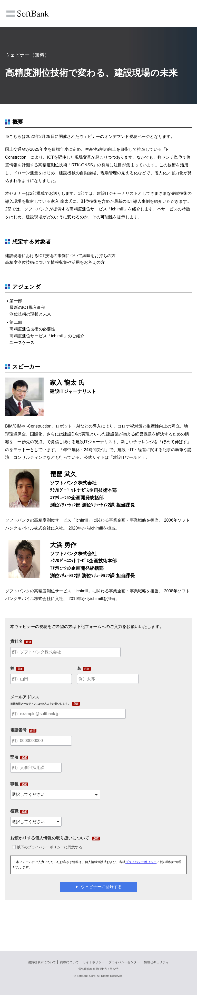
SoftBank (27, 14)
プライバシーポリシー (141, 862)
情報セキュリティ (156, 962)
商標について (69, 962)
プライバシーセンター (124, 962)
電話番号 (18, 730)
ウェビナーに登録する (101, 887)
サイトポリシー (94, 962)
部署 (14, 757)
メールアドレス (40, 700)
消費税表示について (42, 962)
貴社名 (16, 641)
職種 (14, 784)
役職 (14, 811)
